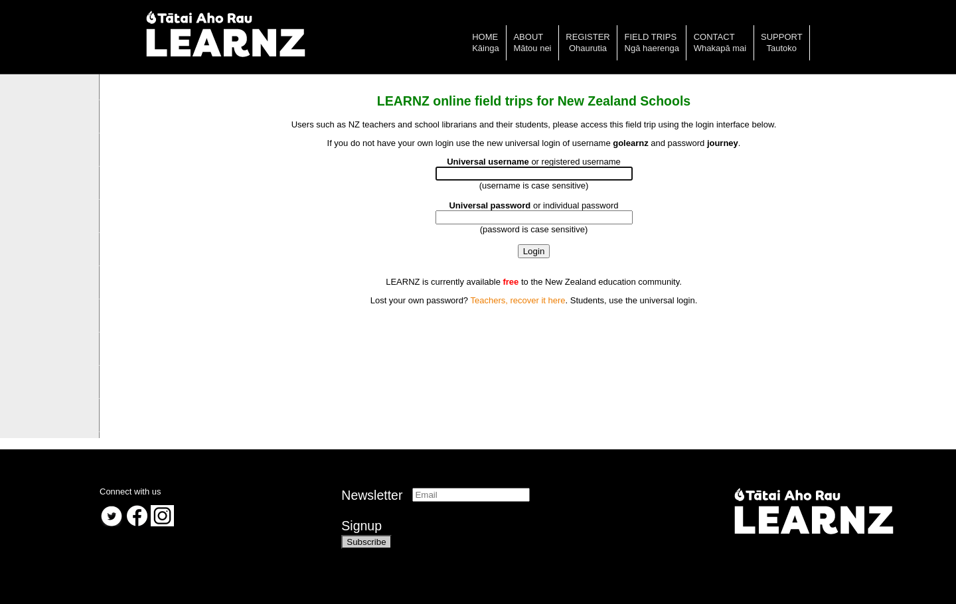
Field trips (651, 37)
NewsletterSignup (371, 510)
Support (782, 37)
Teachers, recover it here (517, 300)
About (528, 37)
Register (587, 37)
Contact (714, 37)
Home (485, 37)
